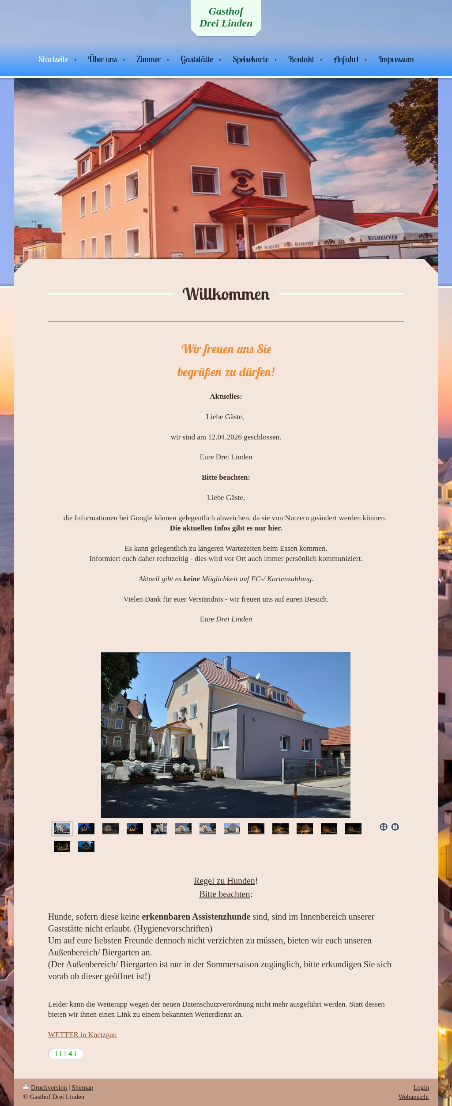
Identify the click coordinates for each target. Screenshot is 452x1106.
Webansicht (413, 1096)
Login (421, 1087)
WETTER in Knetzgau (82, 1034)
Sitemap (82, 1087)
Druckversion (45, 1087)
